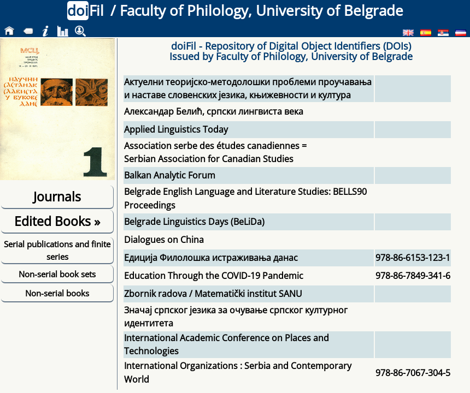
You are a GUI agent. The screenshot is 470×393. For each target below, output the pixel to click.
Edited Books (57, 221)
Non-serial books (57, 293)
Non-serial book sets (57, 274)
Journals (57, 196)
